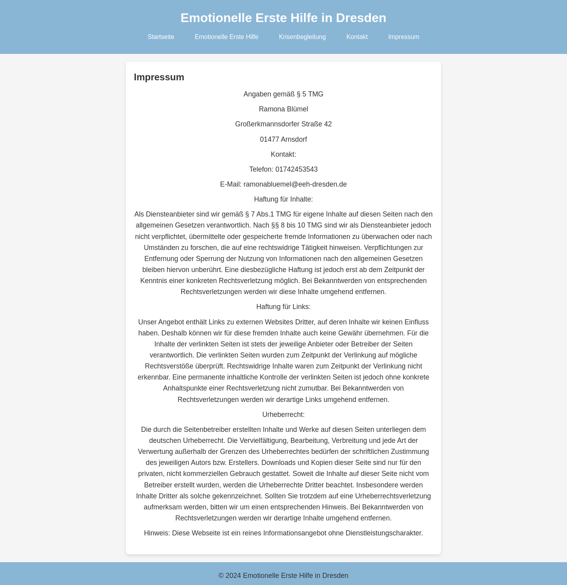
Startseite (161, 36)
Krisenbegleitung (302, 36)
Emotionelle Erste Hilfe (227, 36)
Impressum (403, 36)
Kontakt (357, 36)
